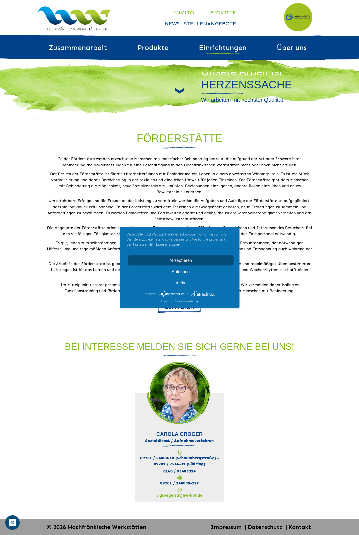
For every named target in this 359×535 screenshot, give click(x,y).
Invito (183, 12)
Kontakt (300, 526)
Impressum (227, 526)
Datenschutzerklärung (186, 301)
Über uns (292, 47)
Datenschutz (266, 526)
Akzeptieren (180, 260)
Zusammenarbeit (78, 47)
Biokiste (223, 12)
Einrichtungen (222, 47)
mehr (181, 282)
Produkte (153, 47)
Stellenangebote (210, 23)
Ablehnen (181, 271)
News (173, 23)
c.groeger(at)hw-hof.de (179, 495)
